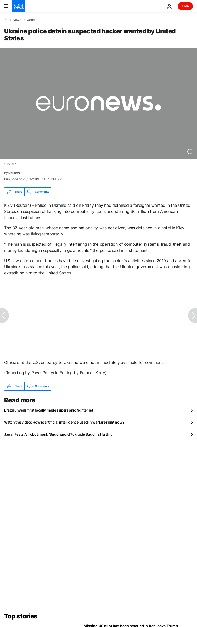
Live (185, 6)
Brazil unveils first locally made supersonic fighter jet (48, 410)
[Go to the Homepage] (18, 6)
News (17, 19)
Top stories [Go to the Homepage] (20, 616)
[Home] (5, 19)
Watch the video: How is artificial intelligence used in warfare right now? (64, 422)
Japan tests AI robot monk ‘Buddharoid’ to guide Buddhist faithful (59, 434)
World (31, 19)
